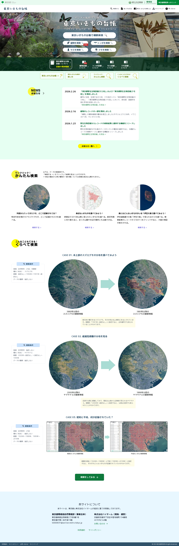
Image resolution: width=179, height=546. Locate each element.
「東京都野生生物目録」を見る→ (93, 105)
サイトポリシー (95, 530)
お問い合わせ (101, 523)
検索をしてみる (89, 477)
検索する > (36, 227)
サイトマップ (34, 544)
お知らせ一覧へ (89, 146)
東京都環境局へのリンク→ (168, 2)
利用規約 (81, 530)
